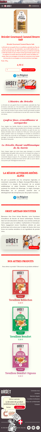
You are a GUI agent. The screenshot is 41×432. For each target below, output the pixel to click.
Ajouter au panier (28, 70)
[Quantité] (12, 69)
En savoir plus (30, 87)
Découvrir (19, 407)
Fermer (8, 407)
